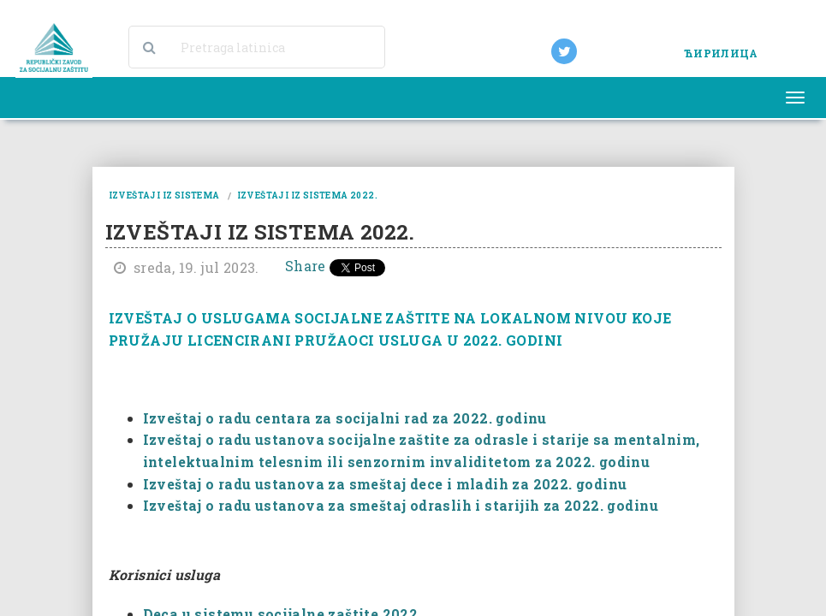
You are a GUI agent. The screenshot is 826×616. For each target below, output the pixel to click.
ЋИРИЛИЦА (721, 53)
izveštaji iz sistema (164, 195)
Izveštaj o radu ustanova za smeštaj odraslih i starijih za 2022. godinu (400, 505)
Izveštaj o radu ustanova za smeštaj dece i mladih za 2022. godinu (385, 484)
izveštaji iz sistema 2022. (307, 195)
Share (305, 266)
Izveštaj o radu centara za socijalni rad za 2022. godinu (345, 418)
